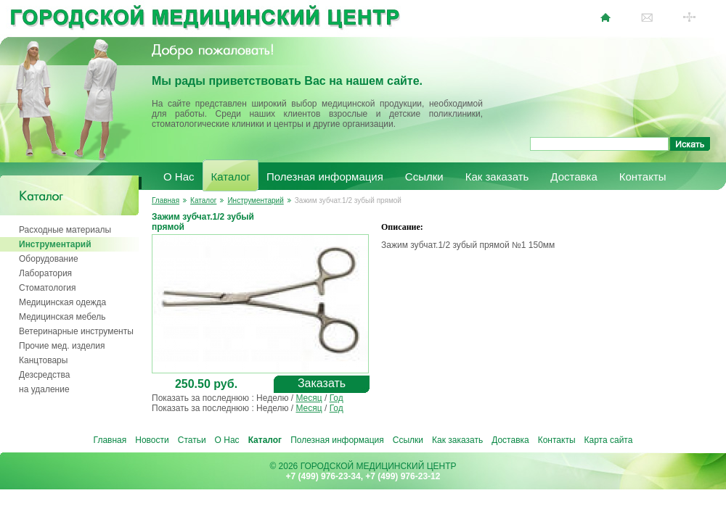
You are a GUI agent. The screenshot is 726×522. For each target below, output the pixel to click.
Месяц (308, 398)
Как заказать (497, 176)
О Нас (179, 176)
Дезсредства (44, 375)
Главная (165, 200)
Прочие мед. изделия (62, 346)
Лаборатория (45, 273)
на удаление (44, 389)
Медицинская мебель (62, 317)
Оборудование (48, 259)
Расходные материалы (65, 230)
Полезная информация (324, 176)
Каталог (231, 176)
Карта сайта (608, 440)
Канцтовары (43, 360)
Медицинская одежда (62, 302)
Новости (151, 440)
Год (336, 398)
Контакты (642, 176)
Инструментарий (55, 244)
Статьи (192, 440)
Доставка (573, 176)
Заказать (322, 383)
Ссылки (424, 176)
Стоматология (47, 288)
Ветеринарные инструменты (76, 331)
